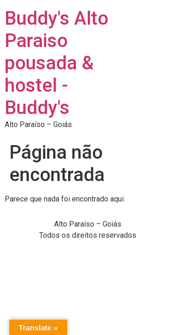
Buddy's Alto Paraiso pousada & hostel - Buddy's (56, 63)
